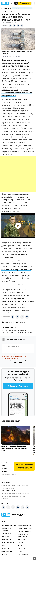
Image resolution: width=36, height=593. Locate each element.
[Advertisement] (18, 174)
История (20, 545)
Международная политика (6, 529)
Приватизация (6, 539)
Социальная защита (24, 525)
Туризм (20, 551)
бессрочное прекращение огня (16, 269)
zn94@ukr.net (26, 493)
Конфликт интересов (24, 531)
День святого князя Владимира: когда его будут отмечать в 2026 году (14, 448)
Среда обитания (6, 551)
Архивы (3, 465)
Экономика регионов (8, 542)
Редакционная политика (9, 475)
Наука (3, 545)
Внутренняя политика (8, 525)
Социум (20, 542)
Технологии (5, 548)
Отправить (18, 362)
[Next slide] (33, 8)
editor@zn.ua (5, 498)
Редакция (4, 468)
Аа (16, 3)
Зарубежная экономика (25, 528)
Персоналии (22, 539)
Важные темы (6, 8)
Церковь (4, 554)
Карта (3, 478)
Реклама (4, 471)
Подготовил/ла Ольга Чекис (12, 322)
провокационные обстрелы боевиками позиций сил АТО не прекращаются (16, 93)
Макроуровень (6, 533)
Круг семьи (21, 548)
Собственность (23, 554)
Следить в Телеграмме (18, 386)
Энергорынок (5, 536)
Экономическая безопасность (23, 535)
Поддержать (24, 3)
